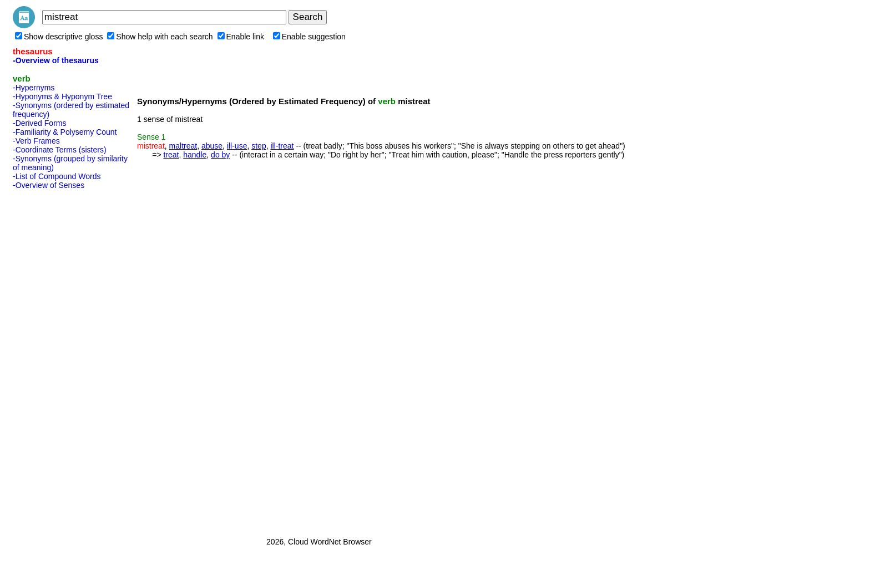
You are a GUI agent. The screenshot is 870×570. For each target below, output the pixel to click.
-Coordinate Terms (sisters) (60, 149)
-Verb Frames (36, 140)
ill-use (237, 145)
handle (194, 154)
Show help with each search (160, 36)
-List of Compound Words (56, 176)
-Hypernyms (33, 87)
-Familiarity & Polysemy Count (65, 132)
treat (171, 154)
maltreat (183, 145)
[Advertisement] (57, 360)
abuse (211, 145)
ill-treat (282, 145)
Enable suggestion (309, 36)
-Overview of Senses (48, 185)
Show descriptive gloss (59, 36)
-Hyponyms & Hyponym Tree (62, 96)
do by (220, 154)
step (258, 145)
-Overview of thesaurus (56, 60)
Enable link (241, 36)
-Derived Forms (39, 123)
